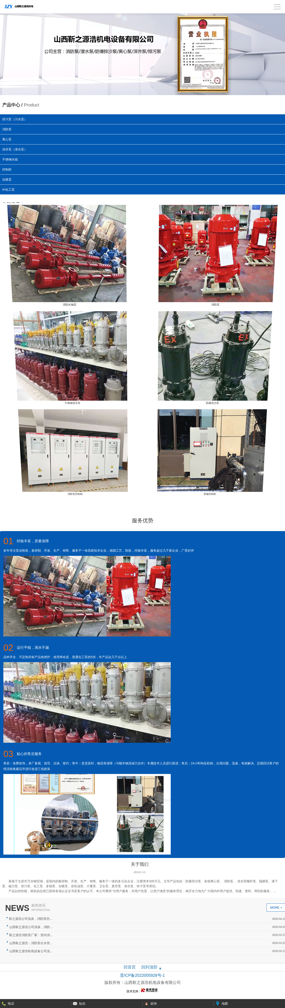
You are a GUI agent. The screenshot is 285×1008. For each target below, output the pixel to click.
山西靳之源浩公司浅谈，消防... (132, 927)
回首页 (130, 967)
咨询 (153, 1003)
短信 (82, 1003)
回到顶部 (149, 967)
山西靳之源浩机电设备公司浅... (132, 951)
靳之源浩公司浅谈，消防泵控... (132, 918)
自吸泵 (7, 179)
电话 (11, 1003)
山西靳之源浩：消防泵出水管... (132, 943)
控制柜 (7, 169)
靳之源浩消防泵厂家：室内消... (132, 935)
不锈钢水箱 (10, 159)
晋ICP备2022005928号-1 (142, 975)
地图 (225, 1003)
